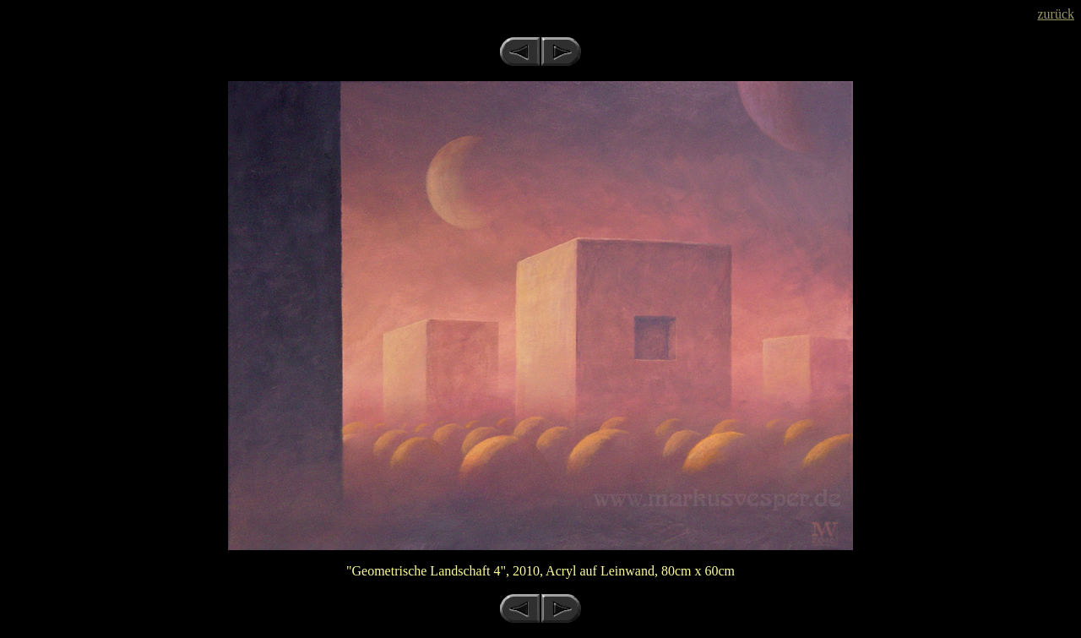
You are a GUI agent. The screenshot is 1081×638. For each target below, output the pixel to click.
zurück (1055, 14)
